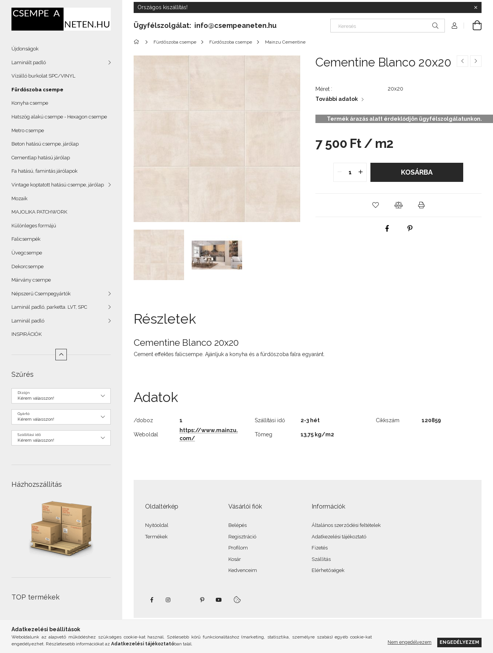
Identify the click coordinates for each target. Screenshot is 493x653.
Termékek (156, 537)
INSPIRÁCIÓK (26, 334)
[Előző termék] (462, 61)
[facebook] (386, 228)
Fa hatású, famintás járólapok (44, 171)
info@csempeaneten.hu (235, 25)
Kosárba (417, 172)
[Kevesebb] (61, 354)
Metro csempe (27, 130)
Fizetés (320, 548)
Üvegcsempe (26, 253)
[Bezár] (476, 7)
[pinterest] (409, 228)
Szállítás (321, 559)
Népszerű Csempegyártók (41, 294)
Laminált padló (28, 62)
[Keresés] (387, 25)
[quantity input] (350, 172)
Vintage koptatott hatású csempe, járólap (57, 185)
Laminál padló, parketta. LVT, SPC (49, 307)
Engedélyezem (459, 642)
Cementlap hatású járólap (40, 157)
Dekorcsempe (27, 266)
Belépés (237, 525)
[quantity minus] (339, 172)
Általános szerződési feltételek (346, 525)
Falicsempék (25, 239)
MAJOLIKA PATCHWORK (39, 212)
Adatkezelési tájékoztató (339, 537)
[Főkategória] (138, 42)
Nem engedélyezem (410, 642)
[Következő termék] (476, 61)
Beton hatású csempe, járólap (45, 144)
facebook (151, 599)
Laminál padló (27, 321)
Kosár (234, 559)
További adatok (336, 99)
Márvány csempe (31, 280)
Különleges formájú (33, 225)
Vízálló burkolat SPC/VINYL (43, 76)
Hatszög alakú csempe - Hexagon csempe (59, 117)
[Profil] (454, 25)
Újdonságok (25, 49)
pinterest (202, 599)
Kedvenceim (242, 570)
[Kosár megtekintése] (473, 25)
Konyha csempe (29, 103)
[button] (375, 205)
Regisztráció (242, 537)
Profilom (238, 548)
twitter (185, 599)
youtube (218, 599)
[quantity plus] (360, 172)
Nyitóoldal (156, 525)
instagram (168, 599)
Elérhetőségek (328, 570)
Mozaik (19, 198)
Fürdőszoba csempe (37, 89)
